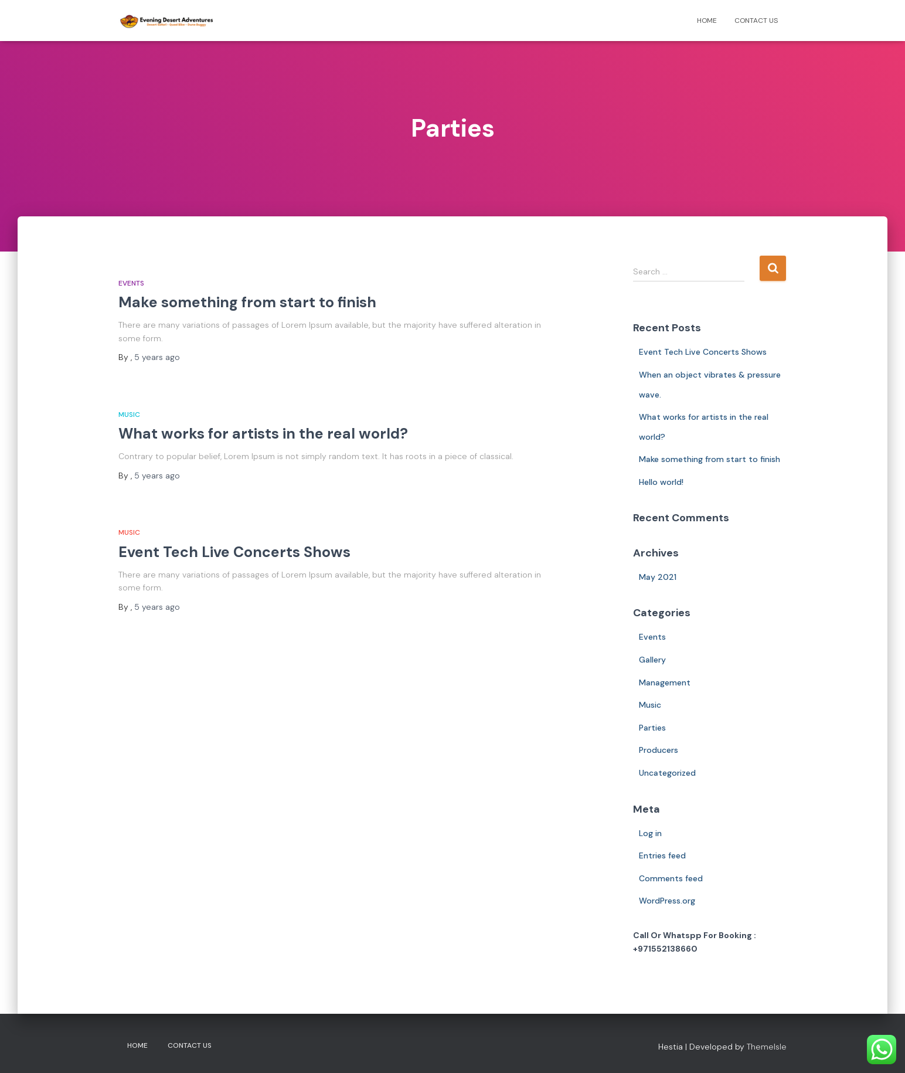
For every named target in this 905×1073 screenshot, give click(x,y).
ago (157, 357)
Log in (650, 833)
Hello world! (661, 482)
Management (664, 682)
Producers (658, 750)
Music (129, 414)
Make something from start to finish (247, 302)
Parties (652, 727)
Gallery (652, 659)
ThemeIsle (767, 1046)
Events (131, 283)
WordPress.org (667, 900)
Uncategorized (667, 773)
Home (707, 20)
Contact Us (756, 20)
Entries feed (662, 855)
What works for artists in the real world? (263, 433)
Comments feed (671, 878)
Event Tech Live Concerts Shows (234, 552)
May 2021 (657, 577)
